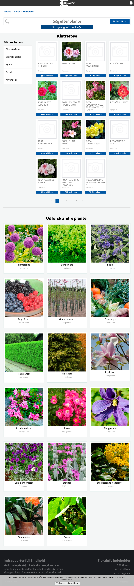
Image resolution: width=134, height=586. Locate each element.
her (70, 580)
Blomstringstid (13, 57)
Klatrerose (28, 11)
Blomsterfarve (13, 49)
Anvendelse (11, 79)
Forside (8, 11)
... (71, 200)
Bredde (9, 72)
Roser (17, 11)
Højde (9, 64)
